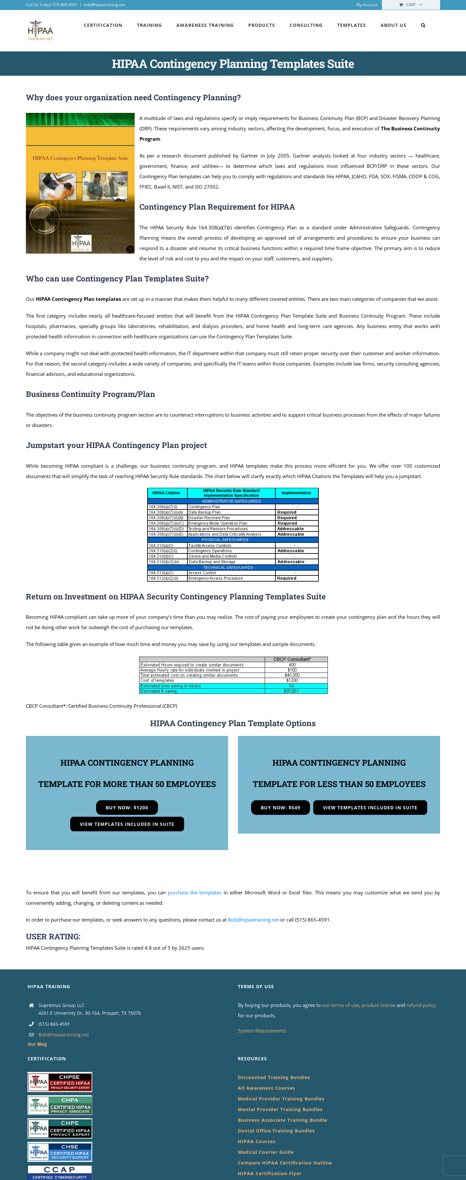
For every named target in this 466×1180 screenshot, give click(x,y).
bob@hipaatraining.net (104, 4)
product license (379, 1005)
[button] (423, 25)
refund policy (421, 1005)
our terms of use (340, 1005)
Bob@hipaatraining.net (253, 919)
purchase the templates (195, 892)
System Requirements (262, 1030)
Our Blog (37, 1044)
